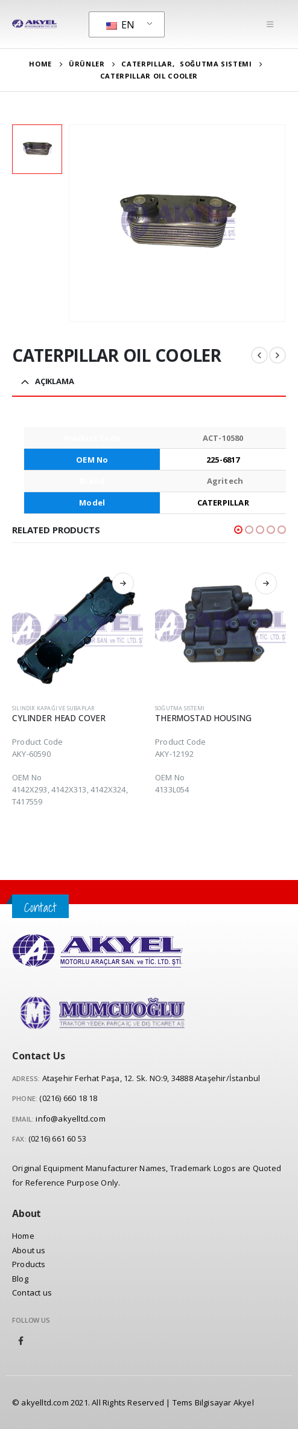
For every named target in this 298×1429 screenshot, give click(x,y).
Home (23, 1235)
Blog (20, 1278)
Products (29, 1264)
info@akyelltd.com (70, 1118)
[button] (238, 529)
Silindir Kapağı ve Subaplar (53, 708)
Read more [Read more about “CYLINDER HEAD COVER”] (123, 583)
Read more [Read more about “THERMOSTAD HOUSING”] (266, 583)
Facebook (21, 1341)
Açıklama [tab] (54, 381)
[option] (37, 149)
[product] (77, 629)
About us (29, 1250)
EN (120, 24)
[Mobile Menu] (270, 24)
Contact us (32, 1292)
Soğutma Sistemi (179, 708)
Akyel (243, 1402)
